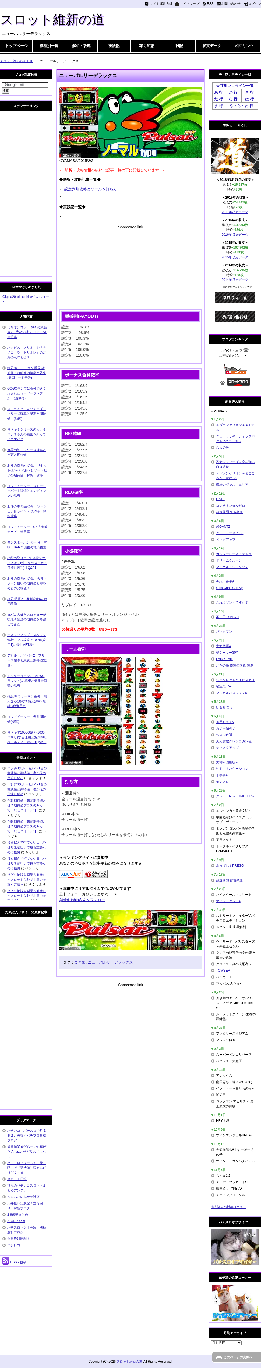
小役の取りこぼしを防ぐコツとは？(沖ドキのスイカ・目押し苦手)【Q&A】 (27, 563)
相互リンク (244, 46)
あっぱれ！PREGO (230, 866)
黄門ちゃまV (225, 722)
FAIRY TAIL (224, 659)
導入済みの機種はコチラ (228, 1207)
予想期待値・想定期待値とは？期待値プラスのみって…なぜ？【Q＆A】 (26, 805)
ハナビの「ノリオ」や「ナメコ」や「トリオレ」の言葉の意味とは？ (26, 352)
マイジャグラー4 (228, 901)
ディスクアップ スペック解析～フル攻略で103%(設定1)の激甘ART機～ (26, 640)
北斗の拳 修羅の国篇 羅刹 (234, 665)
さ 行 (249, 92)
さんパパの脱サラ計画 (23, 1197)
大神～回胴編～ (227, 762)
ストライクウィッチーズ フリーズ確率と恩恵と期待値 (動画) (26, 414)
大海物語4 (223, 646)
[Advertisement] (130, 267)
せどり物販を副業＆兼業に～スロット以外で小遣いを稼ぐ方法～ (26, 879)
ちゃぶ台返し (225, 735)
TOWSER (223, 970)
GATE (220, 499)
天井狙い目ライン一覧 (235, 85)
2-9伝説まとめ (17, 1215)
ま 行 (218, 106)
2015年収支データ (235, 257)
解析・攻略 (81, 46)
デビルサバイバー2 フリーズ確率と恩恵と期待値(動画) (27, 660)
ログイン (254, 4)
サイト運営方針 (161, 4)
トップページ (16, 46)
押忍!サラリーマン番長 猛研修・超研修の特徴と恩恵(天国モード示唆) (26, 373)
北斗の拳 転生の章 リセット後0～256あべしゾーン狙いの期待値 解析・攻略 (27, 470)
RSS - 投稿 (14, 1262)
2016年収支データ (235, 235)
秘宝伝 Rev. (224, 686)
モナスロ (222, 782)
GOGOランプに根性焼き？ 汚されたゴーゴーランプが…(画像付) (28, 393)
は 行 (249, 99)
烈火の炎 (222, 447)
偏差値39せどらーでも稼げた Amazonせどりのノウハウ (26, 1151)
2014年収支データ (235, 280)
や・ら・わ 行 (241, 106)
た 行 (218, 99)
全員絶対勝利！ (18, 1239)
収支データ (211, 46)
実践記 (114, 46)
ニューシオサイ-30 (229, 533)
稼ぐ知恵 (146, 46)
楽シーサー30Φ (227, 652)
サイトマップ (189, 4)
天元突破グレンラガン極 (234, 741)
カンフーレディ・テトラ (234, 554)
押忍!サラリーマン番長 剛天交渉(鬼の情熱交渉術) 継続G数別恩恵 (27, 701)
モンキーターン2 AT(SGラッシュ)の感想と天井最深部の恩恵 (27, 680)
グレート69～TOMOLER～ (235, 796)
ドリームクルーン (229, 560)
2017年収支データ (235, 212)
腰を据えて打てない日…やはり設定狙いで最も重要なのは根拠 (26, 847)
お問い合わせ (231, 4)
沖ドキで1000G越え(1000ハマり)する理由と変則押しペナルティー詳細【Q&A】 (27, 737)
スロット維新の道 (52, 19)
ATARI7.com (16, 1221)
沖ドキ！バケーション (232, 769)
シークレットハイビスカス (235, 680)
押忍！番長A (225, 581)
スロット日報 (17, 1179)
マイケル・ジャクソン (232, 567)
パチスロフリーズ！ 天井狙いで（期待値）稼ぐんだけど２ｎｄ (26, 1168)
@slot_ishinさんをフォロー (82, 900)
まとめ (80, 962)
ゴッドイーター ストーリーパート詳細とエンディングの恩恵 (26, 491)
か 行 (233, 92)
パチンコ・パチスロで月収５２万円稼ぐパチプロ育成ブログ (26, 1135)
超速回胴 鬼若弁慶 (229, 512)
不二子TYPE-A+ (227, 617)
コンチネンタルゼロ (230, 505)
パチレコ (13, 1245)
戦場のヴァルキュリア (232, 484)
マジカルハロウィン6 (231, 693)
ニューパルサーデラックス (110, 962)
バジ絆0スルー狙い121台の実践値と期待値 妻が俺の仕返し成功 (27, 773)
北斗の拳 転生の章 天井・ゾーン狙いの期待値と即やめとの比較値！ (27, 583)
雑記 (179, 46)
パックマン (224, 631)
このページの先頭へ (238, 1357)
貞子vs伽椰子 (225, 728)
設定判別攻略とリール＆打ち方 (90, 189)
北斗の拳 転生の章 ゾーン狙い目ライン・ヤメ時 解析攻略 (27, 511)
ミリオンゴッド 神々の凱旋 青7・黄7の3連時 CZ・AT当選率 (28, 332)
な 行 (233, 99)
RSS (210, 4)
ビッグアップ (225, 539)
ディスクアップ (227, 748)
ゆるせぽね (224, 707)
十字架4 (222, 775)
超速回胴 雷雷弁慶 (229, 880)
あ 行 (218, 92)
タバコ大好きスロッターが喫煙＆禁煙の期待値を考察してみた (26, 619)
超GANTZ (223, 526)
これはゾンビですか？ (232, 602)
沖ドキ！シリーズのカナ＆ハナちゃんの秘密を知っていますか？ (26, 434)
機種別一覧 (49, 46)
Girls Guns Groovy (229, 588)
